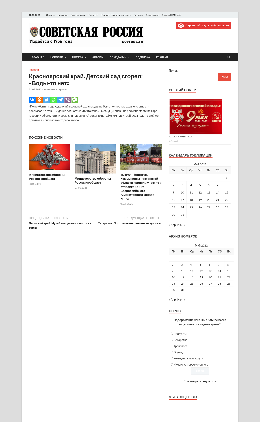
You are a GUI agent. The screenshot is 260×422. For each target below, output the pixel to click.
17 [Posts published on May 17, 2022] (182, 277)
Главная (38, 57)
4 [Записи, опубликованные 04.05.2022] (191, 185)
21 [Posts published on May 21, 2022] (219, 277)
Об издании (118, 57)
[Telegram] (60, 100)
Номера (77, 57)
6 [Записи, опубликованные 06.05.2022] (208, 185)
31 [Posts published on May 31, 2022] (182, 289)
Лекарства (180, 340)
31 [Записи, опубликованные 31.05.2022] (182, 214)
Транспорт (180, 346)
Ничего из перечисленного (191, 364)
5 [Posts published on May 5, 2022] (200, 264)
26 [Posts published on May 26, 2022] (201, 283)
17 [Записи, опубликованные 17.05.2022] (182, 199)
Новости (56, 57)
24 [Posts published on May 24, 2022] (182, 283)
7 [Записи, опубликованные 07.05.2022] (217, 185)
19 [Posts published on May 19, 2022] (201, 277)
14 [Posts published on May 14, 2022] (219, 270)
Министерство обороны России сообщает (47, 177)
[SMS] (75, 100)
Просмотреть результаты (199, 381)
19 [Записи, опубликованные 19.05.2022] (200, 199)
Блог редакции (78, 15)
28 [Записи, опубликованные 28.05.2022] (217, 207)
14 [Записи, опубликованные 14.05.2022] (217, 192)
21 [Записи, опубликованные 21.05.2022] (217, 199)
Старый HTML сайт (171, 15)
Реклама (138, 15)
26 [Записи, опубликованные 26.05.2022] (200, 207)
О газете (50, 15)
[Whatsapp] (53, 100)
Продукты (180, 333)
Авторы (97, 57)
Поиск (173, 70)
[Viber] (67, 100)
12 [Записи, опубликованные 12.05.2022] (200, 192)
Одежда (179, 352)
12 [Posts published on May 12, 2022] (201, 270)
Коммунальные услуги (188, 358)
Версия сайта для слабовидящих (203, 25)
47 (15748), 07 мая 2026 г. (181, 136)
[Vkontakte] (32, 100)
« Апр (172, 225)
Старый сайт (152, 15)
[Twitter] (46, 100)
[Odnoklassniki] (39, 100)
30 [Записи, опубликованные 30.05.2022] (173, 214)
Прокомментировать (56, 89)
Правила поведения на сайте (116, 15)
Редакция (63, 15)
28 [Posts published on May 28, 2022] (219, 283)
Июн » (181, 225)
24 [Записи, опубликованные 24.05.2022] (182, 207)
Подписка (93, 15)
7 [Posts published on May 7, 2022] (218, 264)
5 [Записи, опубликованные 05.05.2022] (200, 185)
